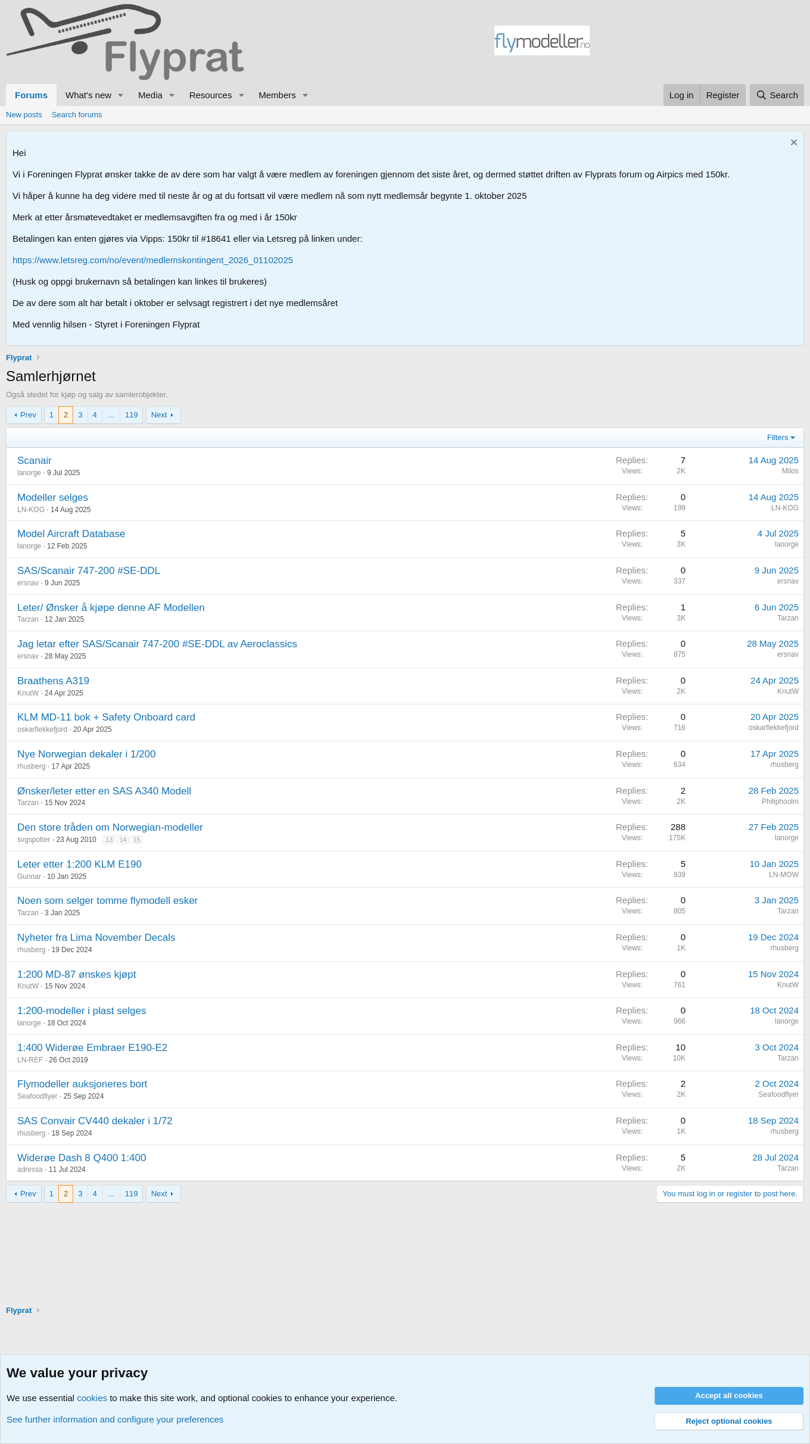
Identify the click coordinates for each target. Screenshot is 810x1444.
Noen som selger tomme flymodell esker (107, 900)
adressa (30, 1169)
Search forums (77, 114)
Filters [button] (777, 437)
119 (131, 414)
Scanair (34, 460)
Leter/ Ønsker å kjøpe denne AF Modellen (111, 607)
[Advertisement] (697, 42)
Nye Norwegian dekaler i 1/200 (86, 754)
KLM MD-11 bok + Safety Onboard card (106, 717)
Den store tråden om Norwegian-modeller (110, 827)
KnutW (28, 693)
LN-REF (30, 1060)
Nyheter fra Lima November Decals (96, 937)
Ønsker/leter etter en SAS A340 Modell (104, 791)
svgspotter (33, 839)
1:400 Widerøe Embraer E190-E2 (92, 1047)
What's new (88, 95)
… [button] (111, 414)
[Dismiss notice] (792, 144)
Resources (210, 95)
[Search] (777, 95)
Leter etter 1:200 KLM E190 (79, 864)
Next (159, 414)
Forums (31, 95)
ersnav (28, 583)
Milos (790, 471)
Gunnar (29, 876)
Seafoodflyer (37, 1096)
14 (122, 839)
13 (109, 839)
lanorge (29, 473)
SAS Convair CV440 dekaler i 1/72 (95, 1121)
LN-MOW (784, 875)
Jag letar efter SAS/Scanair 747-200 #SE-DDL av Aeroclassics (157, 644)
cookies (92, 1398)
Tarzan (28, 619)
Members (277, 95)
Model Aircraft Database (71, 533)
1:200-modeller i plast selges (81, 1010)
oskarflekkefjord (42, 729)
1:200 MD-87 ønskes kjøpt (76, 974)
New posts (24, 114)
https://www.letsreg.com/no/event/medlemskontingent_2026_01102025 (153, 260)
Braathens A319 (53, 681)
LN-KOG (31, 510)
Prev (28, 414)
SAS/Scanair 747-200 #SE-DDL (88, 570)
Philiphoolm (780, 801)
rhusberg (31, 766)
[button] (121, 95)
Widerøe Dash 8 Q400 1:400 (81, 1158)
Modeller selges (52, 497)
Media (150, 95)
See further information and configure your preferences (115, 1419)
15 (137, 839)
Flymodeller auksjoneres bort (82, 1084)
